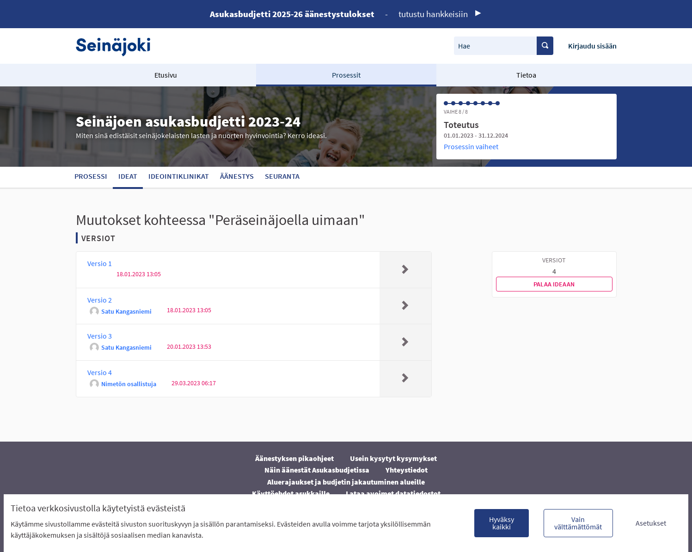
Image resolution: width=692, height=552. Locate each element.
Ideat (127, 176)
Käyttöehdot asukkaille (291, 493)
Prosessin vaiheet (471, 146)
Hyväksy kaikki (501, 523)
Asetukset (651, 523)
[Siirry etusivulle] (117, 46)
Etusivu (165, 74)
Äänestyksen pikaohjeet (294, 458)
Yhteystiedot (407, 469)
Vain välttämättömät (578, 523)
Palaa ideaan (554, 284)
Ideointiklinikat (178, 176)
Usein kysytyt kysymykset (393, 458)
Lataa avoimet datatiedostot (393, 493)
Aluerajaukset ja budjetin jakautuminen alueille (346, 481)
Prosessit (346, 74)
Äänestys (237, 176)
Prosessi (90, 176)
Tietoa (526, 74)
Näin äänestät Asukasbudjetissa (316, 469)
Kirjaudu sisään (592, 45)
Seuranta (282, 176)
